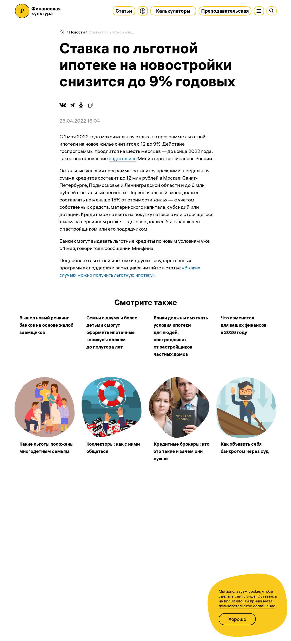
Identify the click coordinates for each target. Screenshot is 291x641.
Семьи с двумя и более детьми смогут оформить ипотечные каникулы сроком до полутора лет (113, 332)
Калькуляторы (173, 11)
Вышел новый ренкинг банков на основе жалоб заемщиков (45, 325)
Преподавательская (225, 11)
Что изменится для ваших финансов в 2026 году (245, 325)
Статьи (124, 11)
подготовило (123, 158)
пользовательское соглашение (247, 605)
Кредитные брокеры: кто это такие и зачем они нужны (179, 451)
